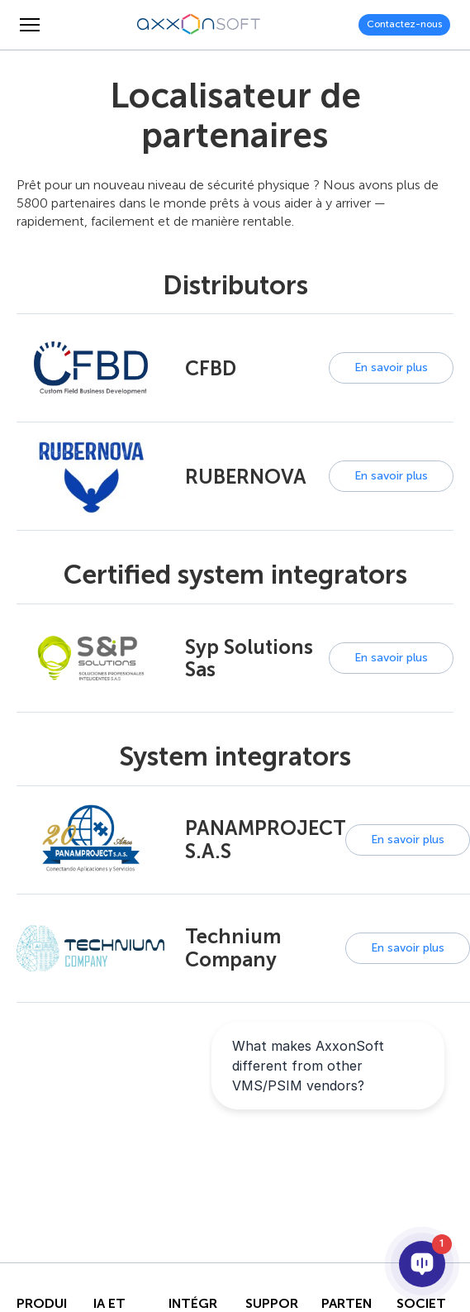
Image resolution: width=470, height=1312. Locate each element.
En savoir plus (391, 367)
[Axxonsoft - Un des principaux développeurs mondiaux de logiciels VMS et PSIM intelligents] (199, 24)
